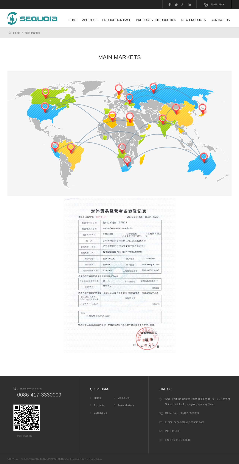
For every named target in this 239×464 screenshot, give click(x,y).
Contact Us (100, 412)
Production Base (116, 20)
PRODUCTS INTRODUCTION (156, 20)
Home (16, 32)
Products (99, 405)
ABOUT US (89, 20)
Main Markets (32, 32)
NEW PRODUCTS (193, 20)
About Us (123, 397)
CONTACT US (220, 20)
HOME (72, 20)
